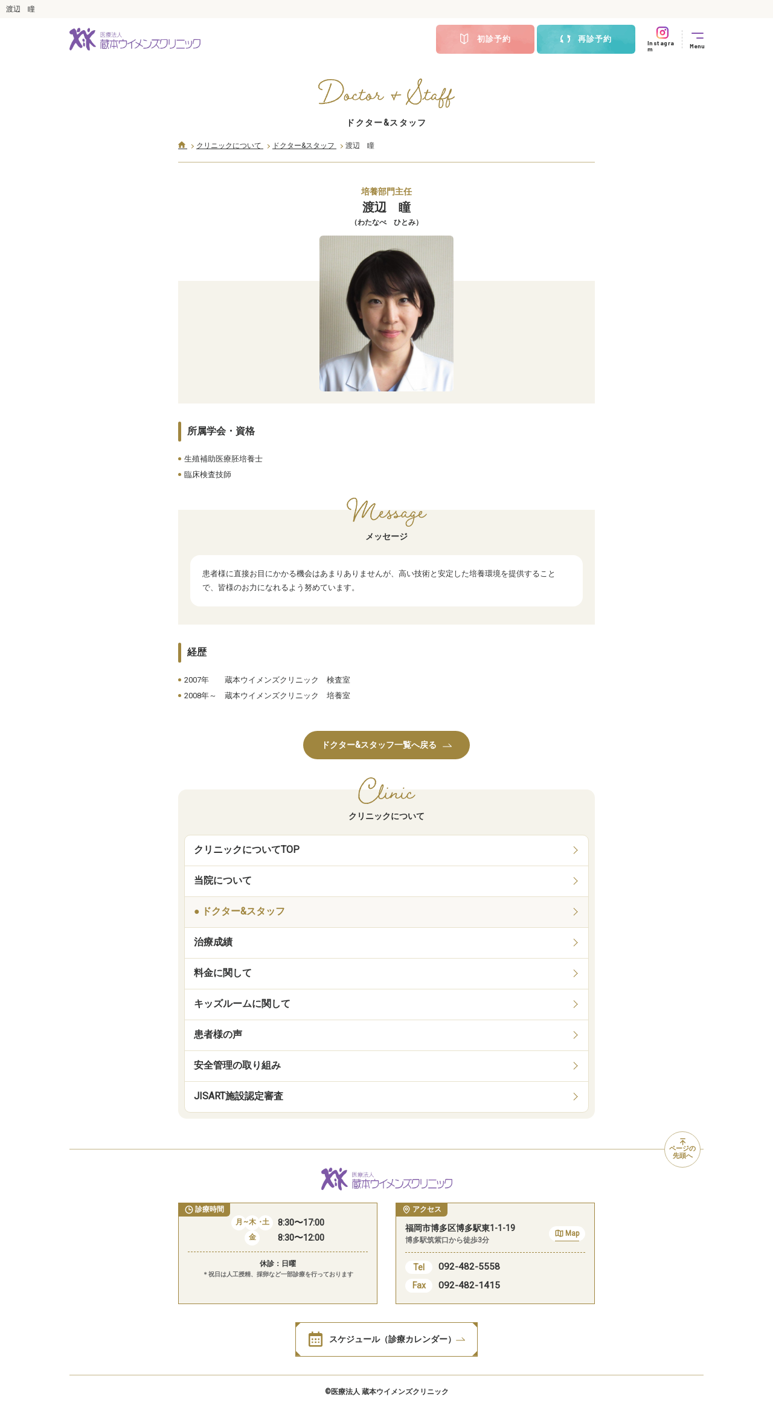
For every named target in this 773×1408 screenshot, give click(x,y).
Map (567, 1235)
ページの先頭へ (682, 1149)
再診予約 (586, 39)
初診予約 (485, 39)
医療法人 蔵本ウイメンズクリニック (390, 1391)
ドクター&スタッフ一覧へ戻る (386, 745)
